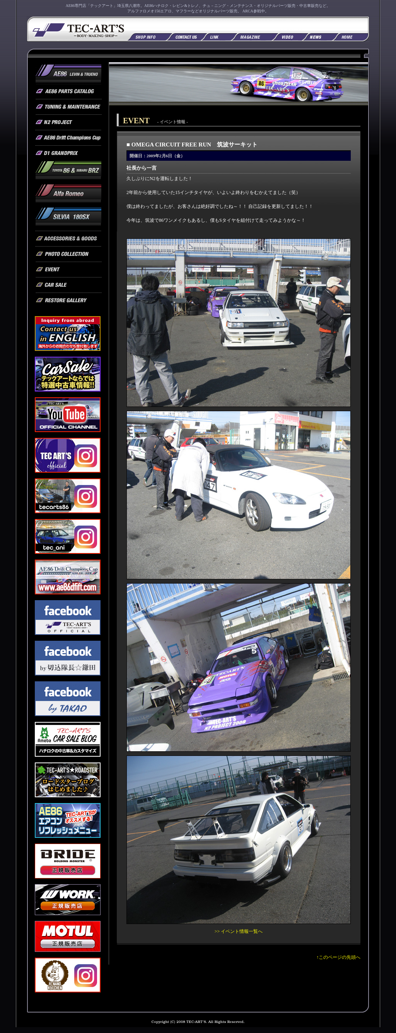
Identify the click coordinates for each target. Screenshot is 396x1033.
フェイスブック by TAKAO (68, 698)
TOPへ (350, 36)
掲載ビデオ (287, 36)
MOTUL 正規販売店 (68, 936)
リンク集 (216, 36)
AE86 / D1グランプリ (68, 153)
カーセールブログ (68, 739)
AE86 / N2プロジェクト (68, 122)
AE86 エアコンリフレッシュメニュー (68, 820)
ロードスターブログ (68, 779)
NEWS (317, 36)
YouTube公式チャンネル (68, 414)
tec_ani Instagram (68, 536)
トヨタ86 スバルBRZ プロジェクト (68, 172)
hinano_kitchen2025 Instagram (68, 975)
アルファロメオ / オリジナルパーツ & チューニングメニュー (68, 196)
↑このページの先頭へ (338, 957)
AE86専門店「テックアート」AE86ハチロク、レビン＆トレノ (77, 29)
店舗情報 (147, 36)
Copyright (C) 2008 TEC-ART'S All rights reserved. (198, 1023)
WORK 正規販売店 (68, 899)
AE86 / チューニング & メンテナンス (68, 107)
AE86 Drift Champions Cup (68, 138)
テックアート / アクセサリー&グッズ (68, 239)
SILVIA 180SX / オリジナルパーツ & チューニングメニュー (68, 219)
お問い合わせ (183, 36)
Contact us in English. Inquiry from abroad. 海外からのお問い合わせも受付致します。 (68, 333)
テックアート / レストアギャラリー (68, 300)
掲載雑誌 (251, 36)
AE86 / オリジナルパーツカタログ (68, 91)
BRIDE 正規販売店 (68, 861)
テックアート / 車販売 (68, 285)
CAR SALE (68, 374)
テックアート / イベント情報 (68, 269)
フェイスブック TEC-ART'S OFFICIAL (68, 617)
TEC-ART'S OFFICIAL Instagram (68, 455)
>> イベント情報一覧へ (239, 931)
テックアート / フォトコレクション (68, 254)
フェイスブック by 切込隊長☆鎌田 (68, 658)
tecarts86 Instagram (68, 495)
